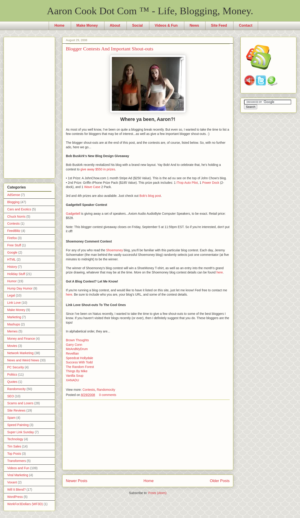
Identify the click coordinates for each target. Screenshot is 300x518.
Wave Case (92, 187)
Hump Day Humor (19, 288)
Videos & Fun (166, 25)
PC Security (15, 367)
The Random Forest (80, 367)
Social (137, 25)
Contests (89, 389)
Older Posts (220, 481)
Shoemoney (114, 250)
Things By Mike (77, 371)
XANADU (72, 380)
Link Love (14, 302)
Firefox (12, 238)
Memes (12, 331)
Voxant (12, 482)
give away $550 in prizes (98, 169)
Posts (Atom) (157, 493)
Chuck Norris (16, 216)
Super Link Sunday (20, 432)
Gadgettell (73, 213)
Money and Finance (21, 338)
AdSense (13, 195)
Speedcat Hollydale (79, 358)
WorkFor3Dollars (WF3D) (25, 504)
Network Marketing (20, 353)
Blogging (13, 202)
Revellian (72, 353)
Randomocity (106, 389)
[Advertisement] (148, 434)
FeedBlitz (13, 231)
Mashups (13, 324)
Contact (245, 25)
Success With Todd (79, 362)
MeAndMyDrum (77, 349)
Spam (11, 417)
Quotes (12, 382)
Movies (12, 346)
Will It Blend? (16, 489)
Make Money (87, 25)
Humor (12, 281)
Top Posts (14, 453)
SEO (10, 396)
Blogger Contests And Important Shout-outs (109, 49)
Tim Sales (14, 446)
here (220, 272)
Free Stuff (14, 245)
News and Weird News (23, 360)
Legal (11, 295)
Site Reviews (16, 410)
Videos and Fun (18, 468)
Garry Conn (74, 344)
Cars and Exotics (19, 209)
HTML (11, 259)
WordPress (15, 497)
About (115, 25)
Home (59, 25)
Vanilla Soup (74, 375)
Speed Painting (18, 425)
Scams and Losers (20, 403)
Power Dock (210, 182)
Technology (15, 439)
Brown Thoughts (77, 340)
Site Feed (219, 25)
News (194, 25)
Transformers (16, 461)
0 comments (107, 395)
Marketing (14, 317)
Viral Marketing (17, 475)
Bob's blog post (150, 196)
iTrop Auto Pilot (187, 182)
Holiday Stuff (16, 274)
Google (12, 252)
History (12, 266)
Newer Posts (76, 481)
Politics (12, 374)
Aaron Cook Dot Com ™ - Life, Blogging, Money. (150, 10)
